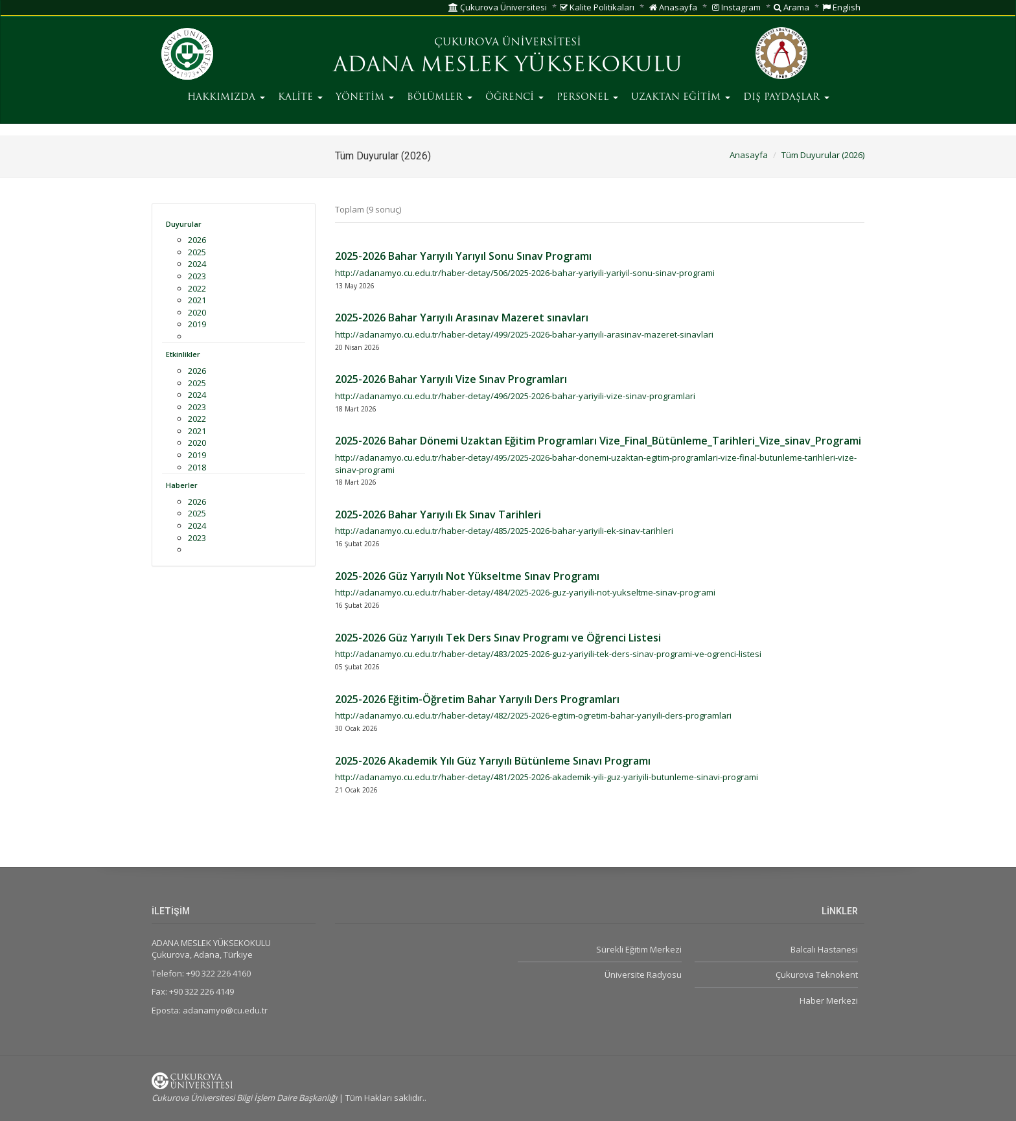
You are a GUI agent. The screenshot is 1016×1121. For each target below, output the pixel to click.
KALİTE (300, 97)
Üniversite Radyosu (643, 974)
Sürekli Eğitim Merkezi (639, 949)
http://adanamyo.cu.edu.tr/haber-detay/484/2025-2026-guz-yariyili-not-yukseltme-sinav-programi (525, 592)
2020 (197, 312)
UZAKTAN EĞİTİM (680, 97)
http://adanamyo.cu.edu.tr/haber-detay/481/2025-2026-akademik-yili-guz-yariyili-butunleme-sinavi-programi (546, 777)
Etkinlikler (183, 354)
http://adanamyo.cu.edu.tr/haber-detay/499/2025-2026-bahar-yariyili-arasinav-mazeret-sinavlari (524, 334)
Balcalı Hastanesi (824, 949)
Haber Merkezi (829, 1000)
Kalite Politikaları (597, 7)
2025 (197, 252)
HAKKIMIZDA (226, 97)
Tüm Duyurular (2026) (822, 155)
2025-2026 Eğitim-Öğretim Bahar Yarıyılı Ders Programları (477, 699)
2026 (197, 240)
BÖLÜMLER (439, 97)
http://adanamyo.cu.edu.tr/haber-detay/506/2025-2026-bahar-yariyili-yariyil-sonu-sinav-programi (525, 273)
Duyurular (184, 224)
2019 (197, 324)
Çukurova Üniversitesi (497, 7)
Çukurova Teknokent (817, 974)
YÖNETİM (365, 97)
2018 (197, 467)
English (841, 7)
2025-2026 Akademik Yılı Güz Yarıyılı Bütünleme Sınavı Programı (493, 761)
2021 (197, 300)
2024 (197, 264)
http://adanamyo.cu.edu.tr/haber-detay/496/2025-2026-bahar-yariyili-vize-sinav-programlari (515, 396)
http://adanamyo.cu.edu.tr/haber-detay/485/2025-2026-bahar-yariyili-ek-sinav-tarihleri (504, 531)
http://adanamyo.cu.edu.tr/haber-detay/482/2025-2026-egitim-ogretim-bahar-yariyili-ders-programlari (533, 715)
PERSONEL (587, 97)
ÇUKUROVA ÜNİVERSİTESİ (507, 43)
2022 (197, 288)
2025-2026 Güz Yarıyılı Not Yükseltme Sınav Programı (467, 576)
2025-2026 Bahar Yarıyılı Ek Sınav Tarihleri (438, 514)
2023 (197, 276)
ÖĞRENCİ (514, 97)
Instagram (736, 7)
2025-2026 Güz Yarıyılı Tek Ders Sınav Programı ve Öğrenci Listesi (498, 637)
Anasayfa (673, 7)
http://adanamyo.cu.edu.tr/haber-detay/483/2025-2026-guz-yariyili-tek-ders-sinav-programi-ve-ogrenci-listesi (548, 654)
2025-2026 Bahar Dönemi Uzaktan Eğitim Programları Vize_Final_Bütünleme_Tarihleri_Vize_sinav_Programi (598, 440)
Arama (791, 7)
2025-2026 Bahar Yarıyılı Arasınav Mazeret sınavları (461, 317)
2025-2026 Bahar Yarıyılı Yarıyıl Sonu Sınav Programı (463, 256)
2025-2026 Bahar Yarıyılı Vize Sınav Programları (451, 379)
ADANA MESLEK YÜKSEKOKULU (507, 66)
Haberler (182, 485)
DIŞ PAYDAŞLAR (786, 97)
